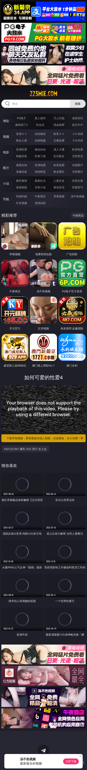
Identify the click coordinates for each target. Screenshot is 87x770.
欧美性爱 (77, 149)
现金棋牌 (58, 125)
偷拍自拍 (40, 149)
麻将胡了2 (21, 125)
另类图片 (77, 171)
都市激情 (21, 180)
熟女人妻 (21, 140)
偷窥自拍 (21, 165)
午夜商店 (40, 196)
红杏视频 (21, 203)
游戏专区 (77, 118)
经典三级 (40, 156)
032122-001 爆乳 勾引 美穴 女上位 (25, 449)
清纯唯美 (40, 171)
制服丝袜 (21, 156)
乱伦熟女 (58, 156)
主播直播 (58, 140)
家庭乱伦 (40, 180)
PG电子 (21, 118)
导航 (6, 199)
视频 (6, 136)
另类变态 (77, 156)
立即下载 (70, 761)
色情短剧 (40, 203)
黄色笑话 (58, 187)
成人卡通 (58, 149)
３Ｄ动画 (77, 134)
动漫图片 (77, 165)
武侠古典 (77, 180)
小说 (6, 183)
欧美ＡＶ (58, 134)
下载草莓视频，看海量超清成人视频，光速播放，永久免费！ (45, 438)
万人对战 (58, 118)
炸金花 (40, 125)
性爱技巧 (77, 187)
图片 (6, 168)
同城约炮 (21, 196)
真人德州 (40, 118)
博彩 (6, 121)
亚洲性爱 (21, 149)
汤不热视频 (77, 196)
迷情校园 (21, 187)
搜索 (78, 104)
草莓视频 (58, 196)
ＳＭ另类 (77, 140)
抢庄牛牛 (77, 125)
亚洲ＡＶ (21, 134)
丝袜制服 (40, 140)
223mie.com (43, 94)
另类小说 (40, 187)
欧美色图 (58, 165)
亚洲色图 (40, 165)
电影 (6, 152)
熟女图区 (58, 171)
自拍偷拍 (40, 134)
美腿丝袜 (21, 171)
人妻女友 (58, 180)
